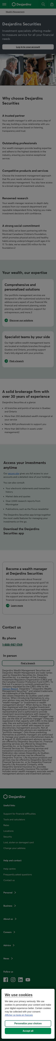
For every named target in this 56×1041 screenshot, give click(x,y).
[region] (28, 1014)
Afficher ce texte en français (19, 1015)
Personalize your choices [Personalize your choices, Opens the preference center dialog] (28, 1023)
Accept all (28, 1031)
